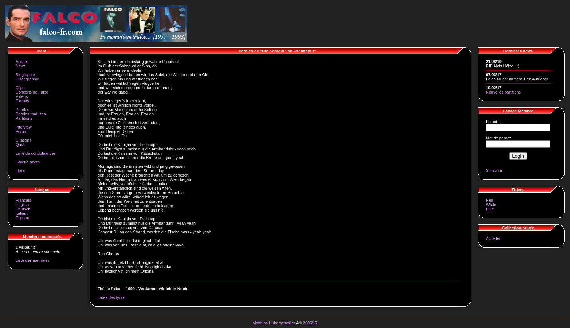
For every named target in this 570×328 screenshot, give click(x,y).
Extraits (22, 101)
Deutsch (23, 209)
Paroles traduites (31, 114)
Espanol (23, 218)
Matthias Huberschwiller (273, 323)
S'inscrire (494, 170)
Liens (20, 171)
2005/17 (310, 323)
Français (23, 200)
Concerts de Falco (32, 92)
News (21, 66)
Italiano (22, 213)
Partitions (24, 118)
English (22, 204)
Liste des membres (33, 260)
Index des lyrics (111, 297)
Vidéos (22, 96)
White (491, 204)
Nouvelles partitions (503, 92)
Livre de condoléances (36, 153)
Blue (490, 209)
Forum (21, 131)
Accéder (493, 238)
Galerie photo (28, 162)
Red (489, 200)
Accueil (22, 61)
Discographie (27, 79)
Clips (20, 88)
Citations (23, 140)
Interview (24, 127)
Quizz (21, 144)
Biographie (25, 74)
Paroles (22, 109)
